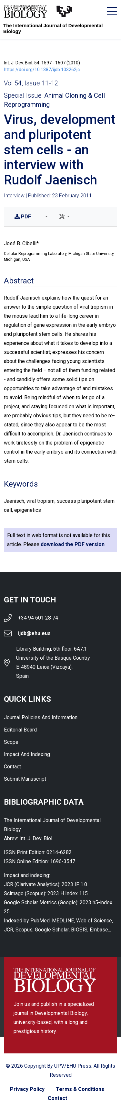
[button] (45, 217)
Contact (12, 767)
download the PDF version (73, 544)
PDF (23, 217)
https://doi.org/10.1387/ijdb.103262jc (42, 69)
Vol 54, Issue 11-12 (31, 83)
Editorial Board (20, 730)
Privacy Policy (27, 1089)
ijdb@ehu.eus (34, 633)
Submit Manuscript (25, 779)
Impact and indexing (27, 754)
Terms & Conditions (80, 1089)
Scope (11, 742)
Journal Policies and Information (40, 717)
